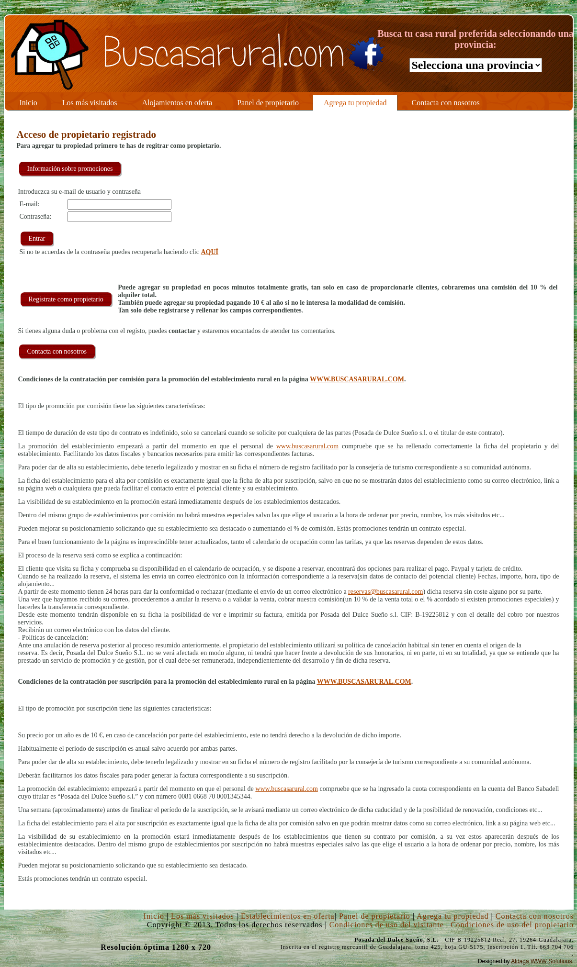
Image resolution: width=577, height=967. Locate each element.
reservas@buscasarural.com (385, 591)
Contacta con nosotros (535, 916)
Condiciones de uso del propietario (512, 925)
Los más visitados (202, 916)
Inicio (154, 916)
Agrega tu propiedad (453, 916)
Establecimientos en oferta (288, 916)
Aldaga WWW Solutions (541, 961)
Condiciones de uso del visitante (386, 925)
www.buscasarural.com (307, 446)
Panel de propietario (374, 916)
